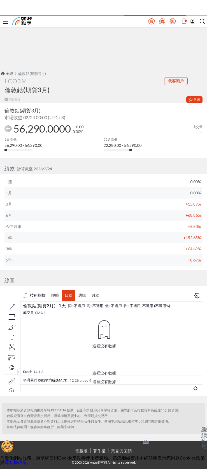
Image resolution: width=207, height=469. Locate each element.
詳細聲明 (161, 421)
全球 (6, 73)
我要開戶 (176, 81)
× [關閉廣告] (145, 441)
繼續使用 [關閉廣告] (204, 437)
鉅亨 (22, 21)
